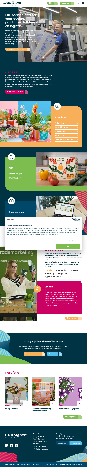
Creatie (49, 270)
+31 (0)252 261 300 (39, 447)
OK (68, 246)
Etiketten (66, 123)
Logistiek (63, 274)
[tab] (43, 57)
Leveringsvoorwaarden (12, 464)
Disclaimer (35, 464)
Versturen (76, 443)
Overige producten (66, 139)
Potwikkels (66, 131)
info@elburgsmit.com (40, 449)
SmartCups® (66, 135)
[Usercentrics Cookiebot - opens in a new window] (73, 219)
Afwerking (50, 274)
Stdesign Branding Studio (73, 464)
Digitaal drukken (53, 277)
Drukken (74, 270)
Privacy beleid (25, 464)
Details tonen (73, 241)
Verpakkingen (66, 127)
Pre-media (62, 270)
